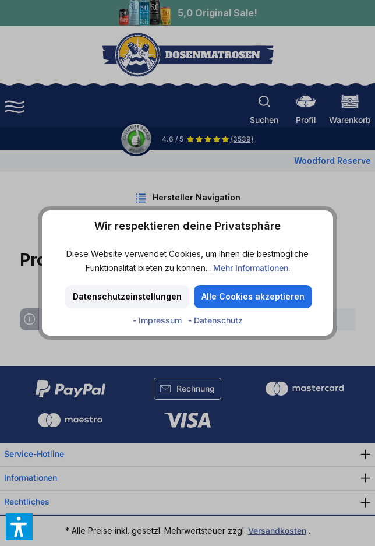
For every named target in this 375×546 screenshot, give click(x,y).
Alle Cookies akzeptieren (253, 296)
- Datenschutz (215, 320)
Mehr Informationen (250, 268)
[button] (19, 526)
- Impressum (158, 320)
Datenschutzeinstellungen (127, 296)
